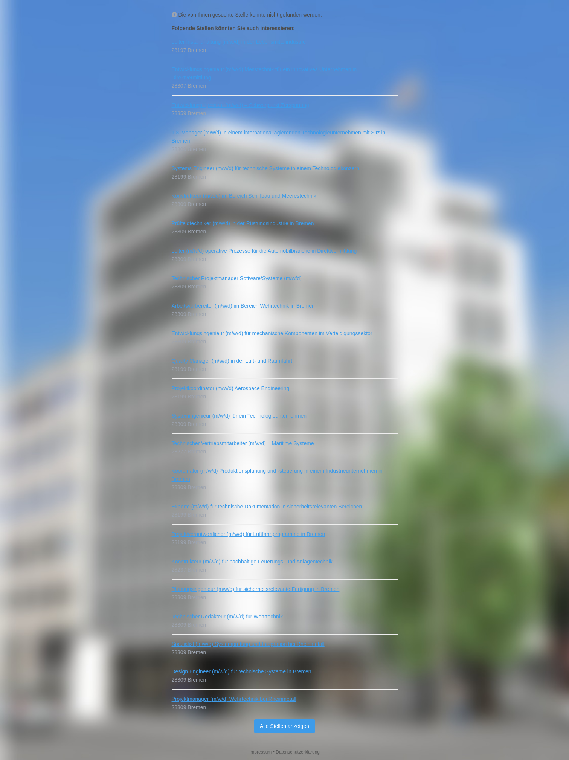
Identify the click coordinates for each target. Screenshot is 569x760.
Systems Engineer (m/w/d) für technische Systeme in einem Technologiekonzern (266, 168)
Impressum (260, 752)
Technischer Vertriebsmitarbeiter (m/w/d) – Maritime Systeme (243, 443)
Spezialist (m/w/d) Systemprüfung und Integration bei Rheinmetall (248, 644)
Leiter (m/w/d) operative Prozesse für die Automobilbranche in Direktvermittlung (264, 251)
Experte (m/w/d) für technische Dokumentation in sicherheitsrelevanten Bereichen (267, 507)
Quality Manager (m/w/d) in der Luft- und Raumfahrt (232, 361)
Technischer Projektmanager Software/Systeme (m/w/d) (237, 278)
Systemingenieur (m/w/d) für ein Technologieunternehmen (239, 416)
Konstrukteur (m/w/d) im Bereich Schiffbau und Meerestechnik (244, 196)
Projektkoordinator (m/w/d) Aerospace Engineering (231, 388)
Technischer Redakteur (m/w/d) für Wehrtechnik (227, 616)
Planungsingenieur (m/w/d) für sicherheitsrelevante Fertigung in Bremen (256, 589)
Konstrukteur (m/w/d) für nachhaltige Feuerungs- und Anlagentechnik (252, 562)
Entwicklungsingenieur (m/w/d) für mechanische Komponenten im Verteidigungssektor (272, 333)
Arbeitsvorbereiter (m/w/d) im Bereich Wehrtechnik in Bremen (243, 306)
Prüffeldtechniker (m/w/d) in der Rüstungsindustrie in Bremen (243, 223)
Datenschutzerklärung (298, 752)
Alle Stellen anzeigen (284, 726)
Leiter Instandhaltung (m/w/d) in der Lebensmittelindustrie (239, 42)
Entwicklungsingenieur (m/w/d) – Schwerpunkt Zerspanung (240, 105)
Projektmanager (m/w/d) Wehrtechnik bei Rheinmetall (234, 699)
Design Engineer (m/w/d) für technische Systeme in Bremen (241, 671)
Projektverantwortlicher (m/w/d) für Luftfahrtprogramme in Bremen (248, 534)
